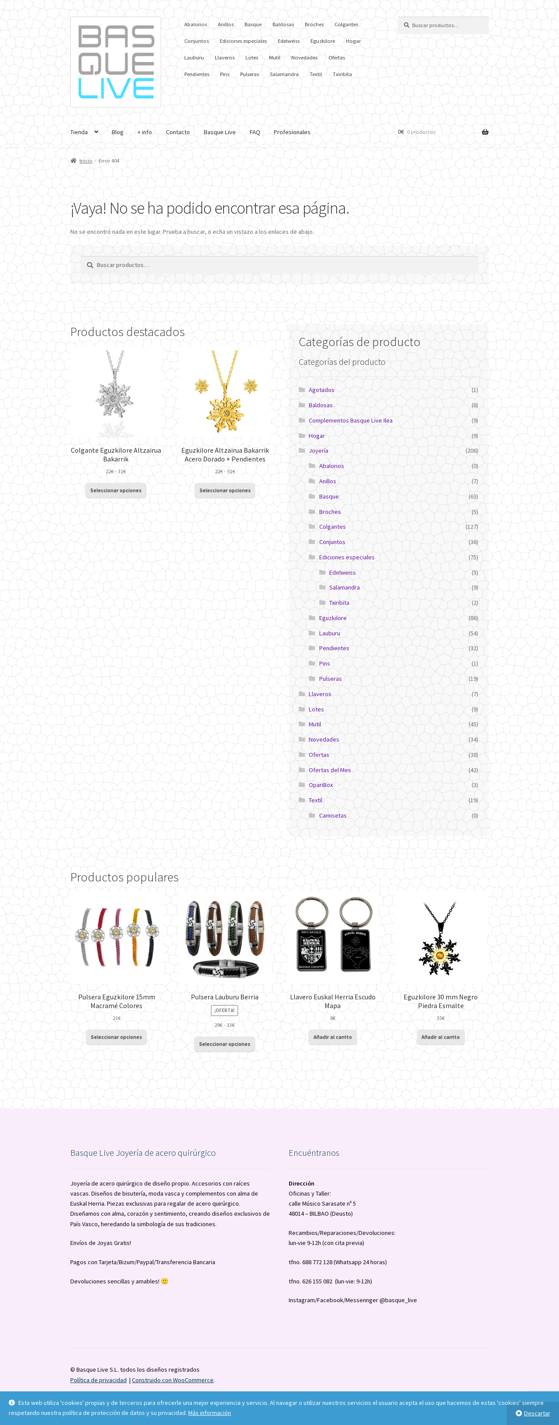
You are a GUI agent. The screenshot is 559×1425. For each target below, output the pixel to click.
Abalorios (195, 24)
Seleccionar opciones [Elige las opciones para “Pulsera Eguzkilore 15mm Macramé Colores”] (116, 1036)
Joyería (318, 450)
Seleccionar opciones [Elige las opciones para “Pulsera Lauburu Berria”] (224, 1043)
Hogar (353, 41)
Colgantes (346, 24)
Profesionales (292, 132)
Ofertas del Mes (330, 770)
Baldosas (283, 24)
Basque (253, 24)
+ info (145, 132)
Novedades (304, 57)
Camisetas (333, 815)
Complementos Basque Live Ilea (351, 420)
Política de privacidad (98, 1380)
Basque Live (220, 132)
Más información (209, 1413)
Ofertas (336, 57)
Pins (224, 74)
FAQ (255, 132)
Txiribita (342, 74)
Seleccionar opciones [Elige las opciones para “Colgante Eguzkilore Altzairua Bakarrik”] (115, 490)
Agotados (322, 390)
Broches (314, 24)
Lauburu (194, 57)
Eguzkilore (323, 41)
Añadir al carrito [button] (333, 1036)
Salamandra (284, 74)
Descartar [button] (537, 1413)
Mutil (274, 57)
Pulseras (249, 74)
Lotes (251, 57)
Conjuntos (196, 41)
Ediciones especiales (243, 41)
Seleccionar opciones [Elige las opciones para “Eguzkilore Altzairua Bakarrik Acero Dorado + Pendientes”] (225, 490)
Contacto (178, 132)
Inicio (86, 160)
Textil (316, 74)
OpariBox (321, 785)
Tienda (79, 132)
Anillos (226, 24)
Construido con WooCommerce (173, 1380)
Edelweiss (289, 41)
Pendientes (196, 74)
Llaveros (225, 57)
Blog (118, 132)
